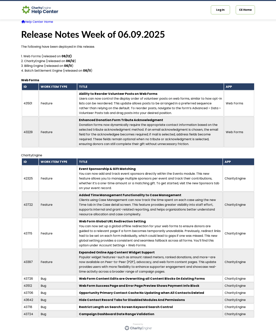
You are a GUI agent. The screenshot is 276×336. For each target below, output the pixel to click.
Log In (220, 10)
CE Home (245, 10)
